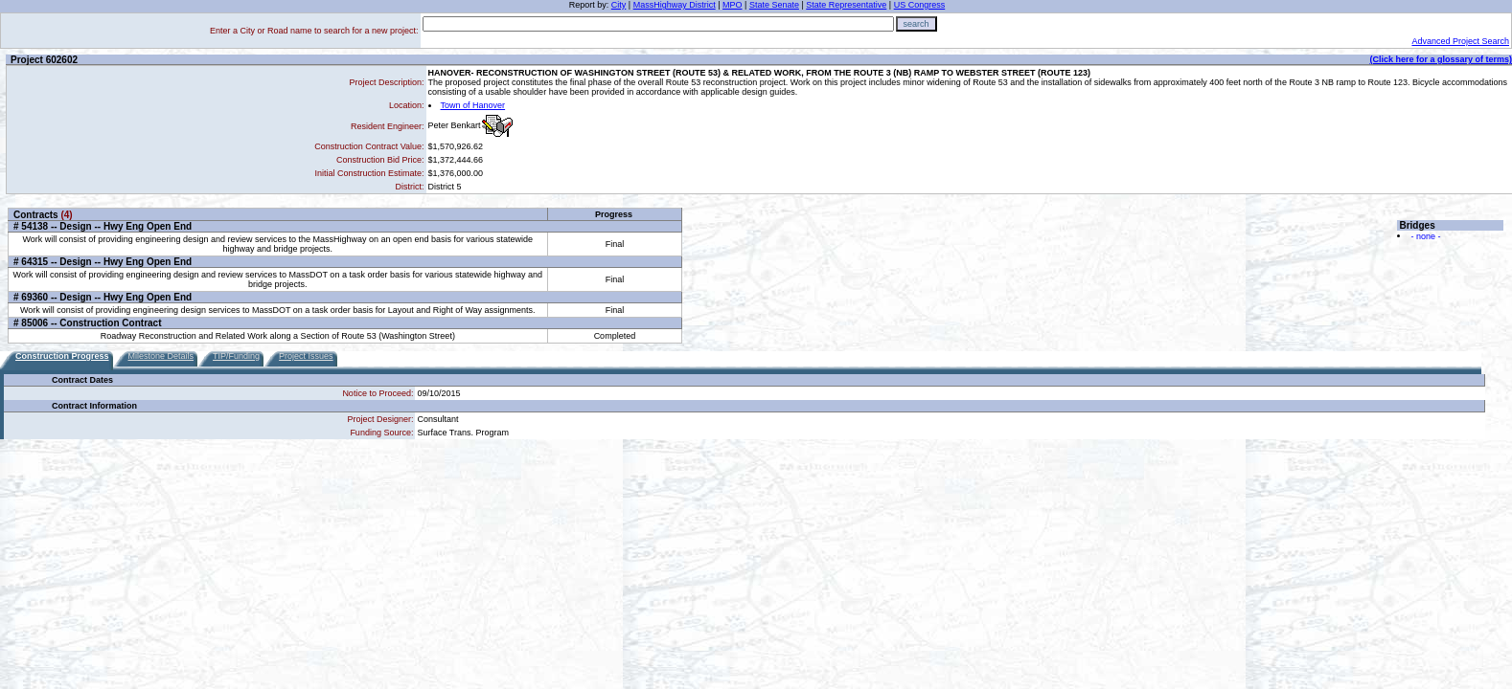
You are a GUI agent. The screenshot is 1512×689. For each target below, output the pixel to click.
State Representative (846, 5)
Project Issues (306, 356)
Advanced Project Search (1460, 41)
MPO (732, 5)
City (619, 5)
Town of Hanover (473, 105)
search (916, 24)
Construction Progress (62, 356)
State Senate (774, 5)
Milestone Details (161, 356)
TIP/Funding (236, 356)
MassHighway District (674, 5)
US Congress (920, 5)
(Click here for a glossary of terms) (1440, 59)
